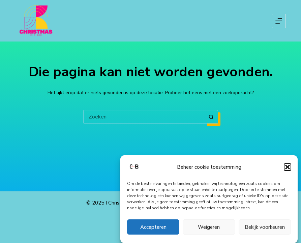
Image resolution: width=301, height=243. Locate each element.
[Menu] (279, 21)
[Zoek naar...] (144, 117)
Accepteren (153, 227)
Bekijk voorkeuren (265, 227)
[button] (287, 167)
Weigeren (209, 227)
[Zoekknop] (211, 117)
